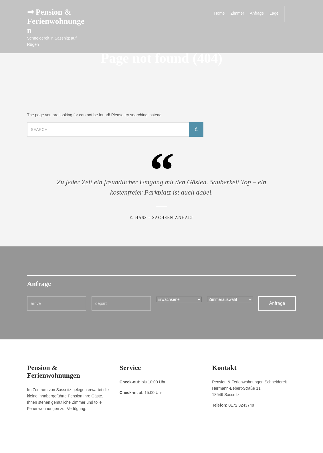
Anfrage (257, 13)
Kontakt (91, 444)
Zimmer (237, 13)
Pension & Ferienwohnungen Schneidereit (264, 444)
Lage (274, 13)
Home (219, 13)
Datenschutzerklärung (64, 444)
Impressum (35, 444)
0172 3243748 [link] (241, 405)
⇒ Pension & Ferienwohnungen (56, 21)
